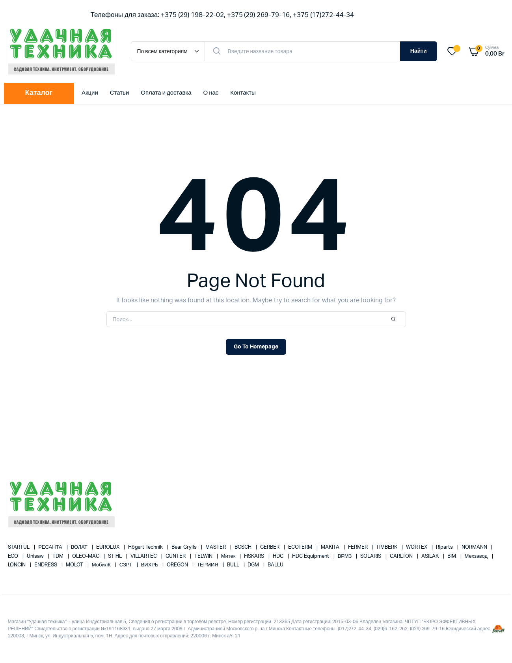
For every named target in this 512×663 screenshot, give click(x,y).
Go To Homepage (256, 347)
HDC (279, 556)
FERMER (358, 547)
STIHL (115, 556)
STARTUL (19, 547)
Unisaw (36, 556)
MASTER (216, 547)
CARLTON (402, 556)
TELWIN (204, 556)
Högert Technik (146, 547)
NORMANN (475, 547)
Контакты (243, 93)
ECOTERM (300, 547)
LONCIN (17, 565)
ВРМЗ (345, 556)
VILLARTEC (144, 556)
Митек (229, 556)
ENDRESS (46, 565)
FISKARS (254, 556)
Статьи (119, 93)
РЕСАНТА (50, 547)
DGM (254, 565)
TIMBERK (387, 547)
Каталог (39, 93)
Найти (418, 51)
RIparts (445, 547)
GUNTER (176, 556)
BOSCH (244, 547)
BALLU (275, 565)
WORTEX (417, 547)
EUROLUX (108, 547)
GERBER (270, 547)
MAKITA (331, 547)
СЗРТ (126, 565)
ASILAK (430, 556)
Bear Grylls (184, 547)
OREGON (178, 565)
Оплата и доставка (166, 93)
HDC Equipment (311, 556)
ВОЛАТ (80, 547)
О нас (211, 93)
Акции (90, 93)
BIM (452, 556)
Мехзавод (477, 556)
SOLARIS (371, 556)
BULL (233, 565)
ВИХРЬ (150, 565)
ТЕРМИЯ (208, 565)
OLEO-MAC (86, 556)
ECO (14, 556)
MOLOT (75, 565)
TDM (58, 556)
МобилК (102, 565)
